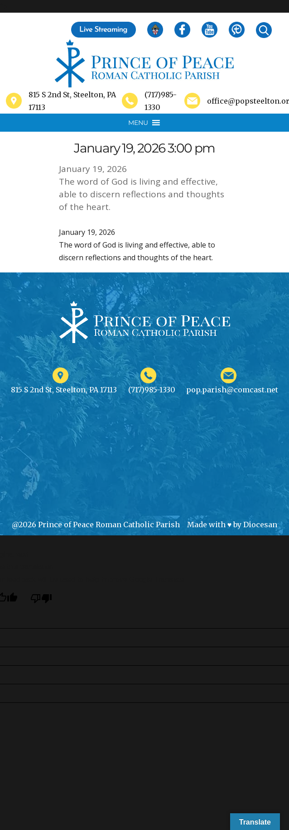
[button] (138, 123)
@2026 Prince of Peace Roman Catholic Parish (96, 524)
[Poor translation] (41, 598)
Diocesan (260, 524)
